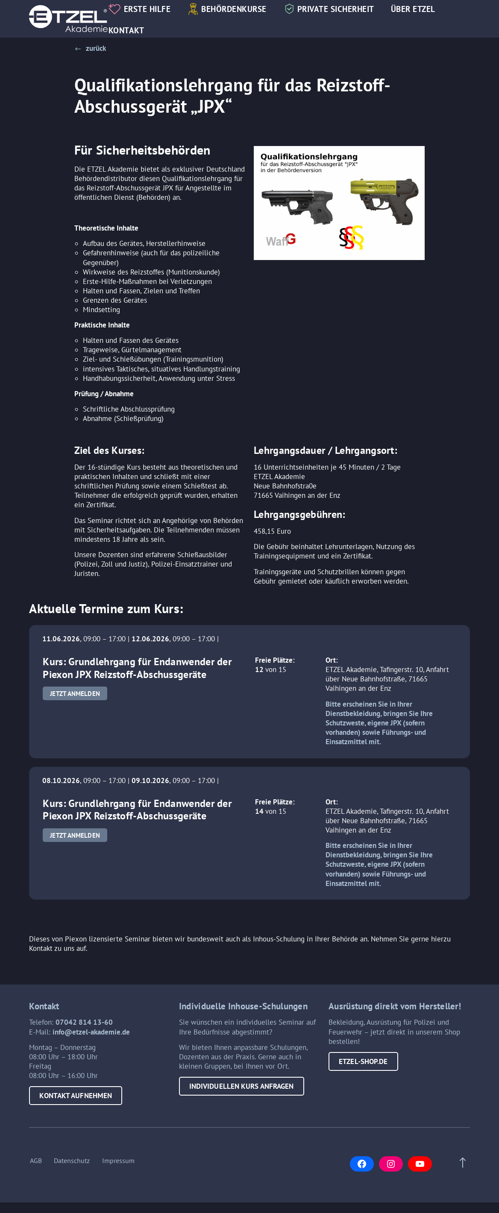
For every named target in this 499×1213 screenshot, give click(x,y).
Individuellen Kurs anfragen (241, 1088)
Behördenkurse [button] (238, 9)
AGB (35, 1167)
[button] (90, 48)
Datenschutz (72, 1167)
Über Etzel (418, 9)
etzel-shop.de (363, 1064)
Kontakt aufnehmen (75, 1098)
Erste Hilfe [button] (152, 9)
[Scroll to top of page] (461, 1169)
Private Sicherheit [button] (340, 9)
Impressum (119, 1167)
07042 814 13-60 (84, 1025)
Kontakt (131, 31)
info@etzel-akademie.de (91, 1034)
